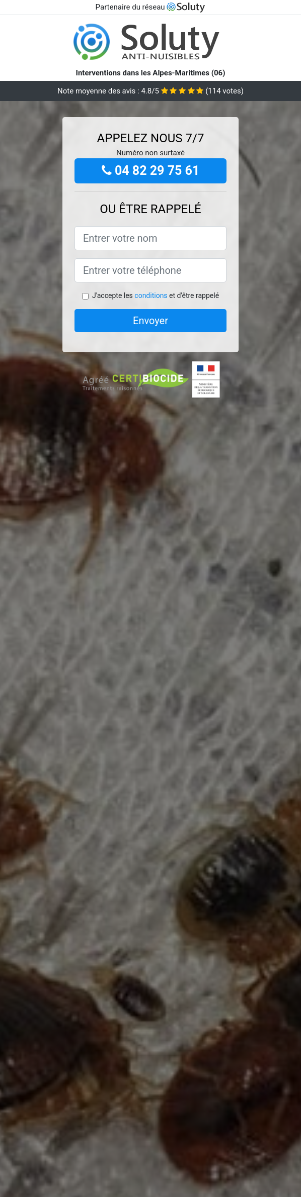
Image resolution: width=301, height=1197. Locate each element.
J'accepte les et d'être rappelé (155, 295)
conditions (150, 295)
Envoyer (150, 321)
